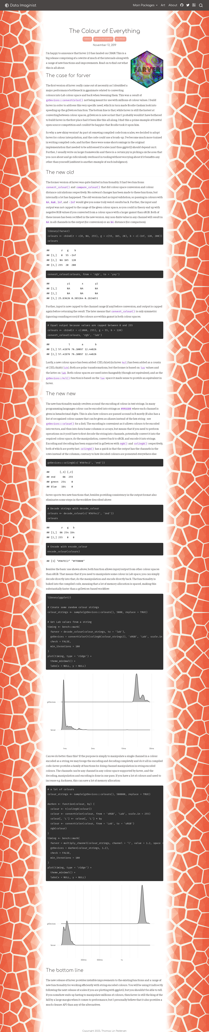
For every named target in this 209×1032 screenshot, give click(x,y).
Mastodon (6, 13)
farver (87, 39)
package (120, 39)
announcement (103, 39)
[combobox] (201, 5)
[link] (145, 5)
